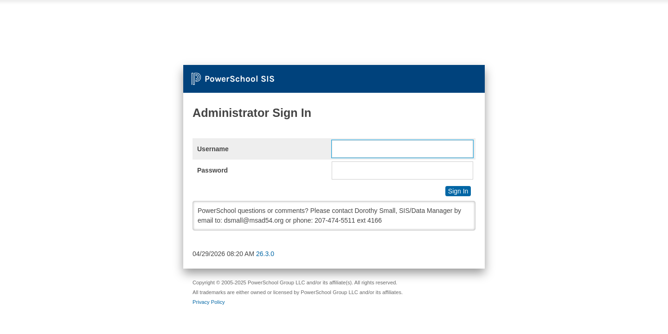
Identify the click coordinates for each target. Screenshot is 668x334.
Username (213, 149)
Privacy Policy (209, 302)
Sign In (458, 191)
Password (212, 170)
